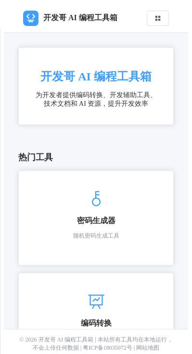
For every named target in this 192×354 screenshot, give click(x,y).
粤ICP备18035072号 (108, 347)
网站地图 (147, 347)
